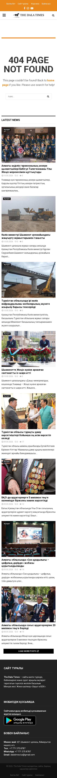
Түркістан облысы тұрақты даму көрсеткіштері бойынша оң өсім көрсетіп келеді (26, 435)
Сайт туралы (23, 4)
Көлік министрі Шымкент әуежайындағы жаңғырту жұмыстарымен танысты (26, 236)
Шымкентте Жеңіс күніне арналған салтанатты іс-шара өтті (22, 371)
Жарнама (35, 4)
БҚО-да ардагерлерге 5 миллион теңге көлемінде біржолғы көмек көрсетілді (25, 499)
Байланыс (46, 4)
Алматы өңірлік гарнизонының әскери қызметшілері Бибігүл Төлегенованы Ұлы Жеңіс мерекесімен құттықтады (27, 169)
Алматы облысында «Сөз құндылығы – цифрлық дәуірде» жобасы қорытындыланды (25, 563)
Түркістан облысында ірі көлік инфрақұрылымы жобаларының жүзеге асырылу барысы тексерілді (26, 304)
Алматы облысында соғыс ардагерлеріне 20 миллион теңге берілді (28, 627)
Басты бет (11, 4)
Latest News (11, 120)
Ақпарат (7, 129)
